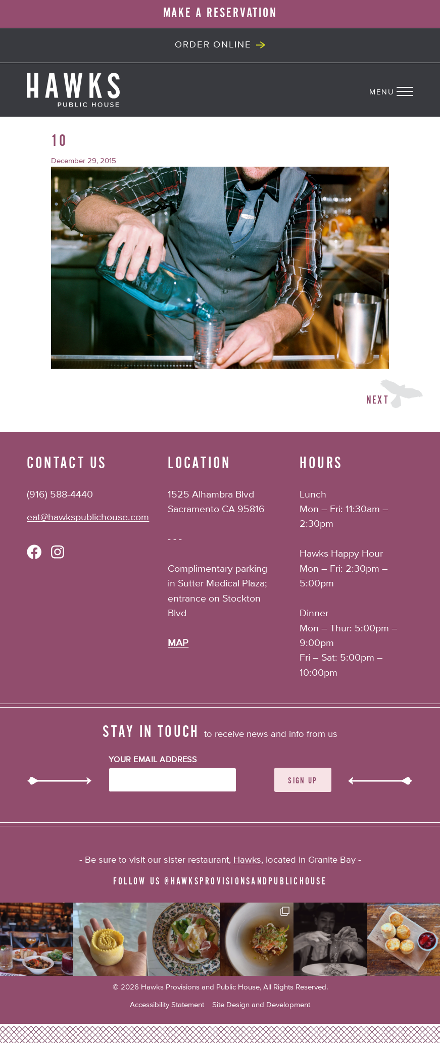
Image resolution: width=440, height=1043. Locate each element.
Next (377, 400)
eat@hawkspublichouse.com (88, 517)
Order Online (213, 44)
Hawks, (248, 860)
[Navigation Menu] (404, 90)
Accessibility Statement (167, 1005)
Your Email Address (153, 760)
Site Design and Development (261, 1005)
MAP (178, 643)
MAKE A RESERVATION (220, 13)
